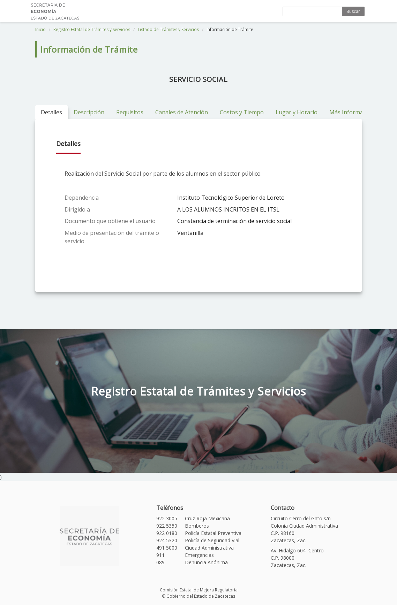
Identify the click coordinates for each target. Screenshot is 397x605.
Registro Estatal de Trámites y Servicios (91, 29)
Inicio (40, 29)
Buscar (353, 11)
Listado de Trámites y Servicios (168, 29)
